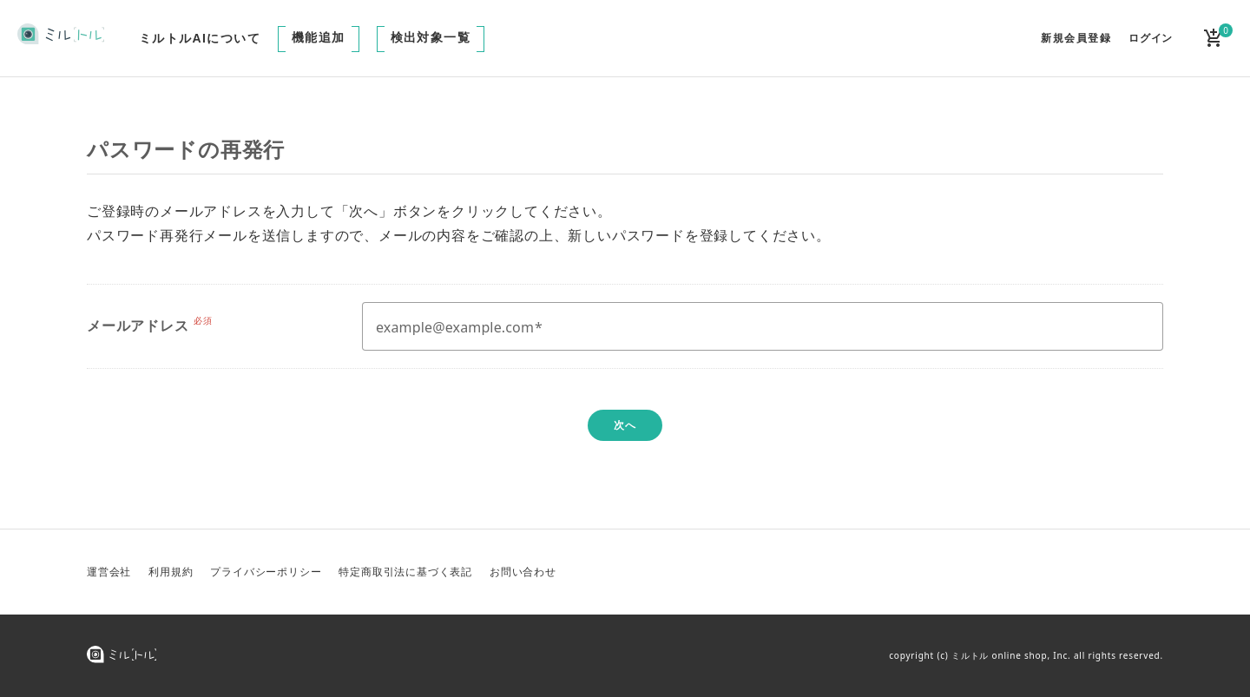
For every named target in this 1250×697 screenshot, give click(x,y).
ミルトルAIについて (199, 38)
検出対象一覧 (430, 37)
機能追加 (318, 37)
